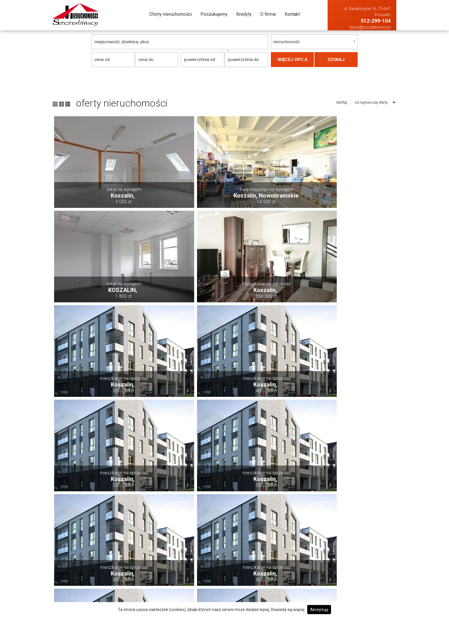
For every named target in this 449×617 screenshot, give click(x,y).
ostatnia (331, 510)
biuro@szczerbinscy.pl (370, 27)
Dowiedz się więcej (287, 609)
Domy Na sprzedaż (274, 545)
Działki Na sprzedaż (275, 553)
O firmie (268, 14)
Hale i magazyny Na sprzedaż (283, 561)
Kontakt (292, 14)
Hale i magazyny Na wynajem (351, 561)
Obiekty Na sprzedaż (275, 584)
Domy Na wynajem (342, 545)
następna (306, 510)
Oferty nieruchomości (170, 14)
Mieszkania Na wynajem (347, 576)
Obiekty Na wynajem (343, 584)
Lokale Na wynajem (342, 569)
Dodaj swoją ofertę (205, 553)
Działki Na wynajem (343, 553)
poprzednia (147, 510)
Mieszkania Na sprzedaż (279, 576)
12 (285, 510)
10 (256, 510)
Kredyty (244, 14)
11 (270, 510)
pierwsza (118, 510)
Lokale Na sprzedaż (274, 569)
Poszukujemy (214, 14)
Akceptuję (319, 609)
